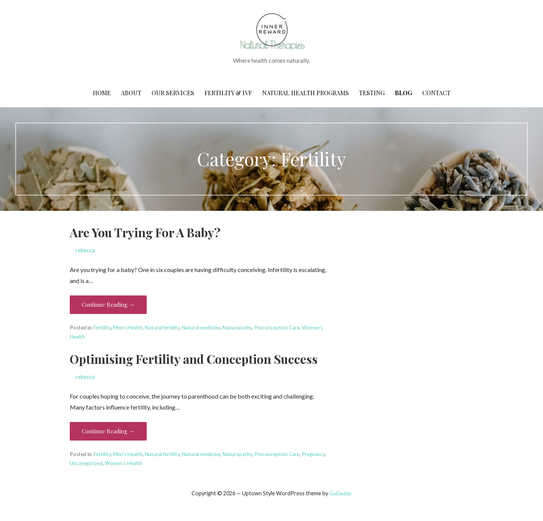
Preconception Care (276, 328)
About (131, 93)
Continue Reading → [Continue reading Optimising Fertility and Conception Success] (108, 431)
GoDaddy (340, 493)
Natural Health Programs (305, 93)
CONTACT (436, 93)
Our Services (173, 93)
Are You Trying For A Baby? (145, 232)
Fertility (102, 328)
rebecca (85, 250)
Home (102, 93)
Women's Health (123, 463)
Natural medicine (201, 328)
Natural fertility (162, 328)
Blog (403, 93)
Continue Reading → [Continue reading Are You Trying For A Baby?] (108, 304)
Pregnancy (313, 454)
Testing (372, 93)
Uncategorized (86, 463)
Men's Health (128, 328)
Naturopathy (237, 328)
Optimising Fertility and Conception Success (194, 359)
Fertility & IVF (228, 93)
